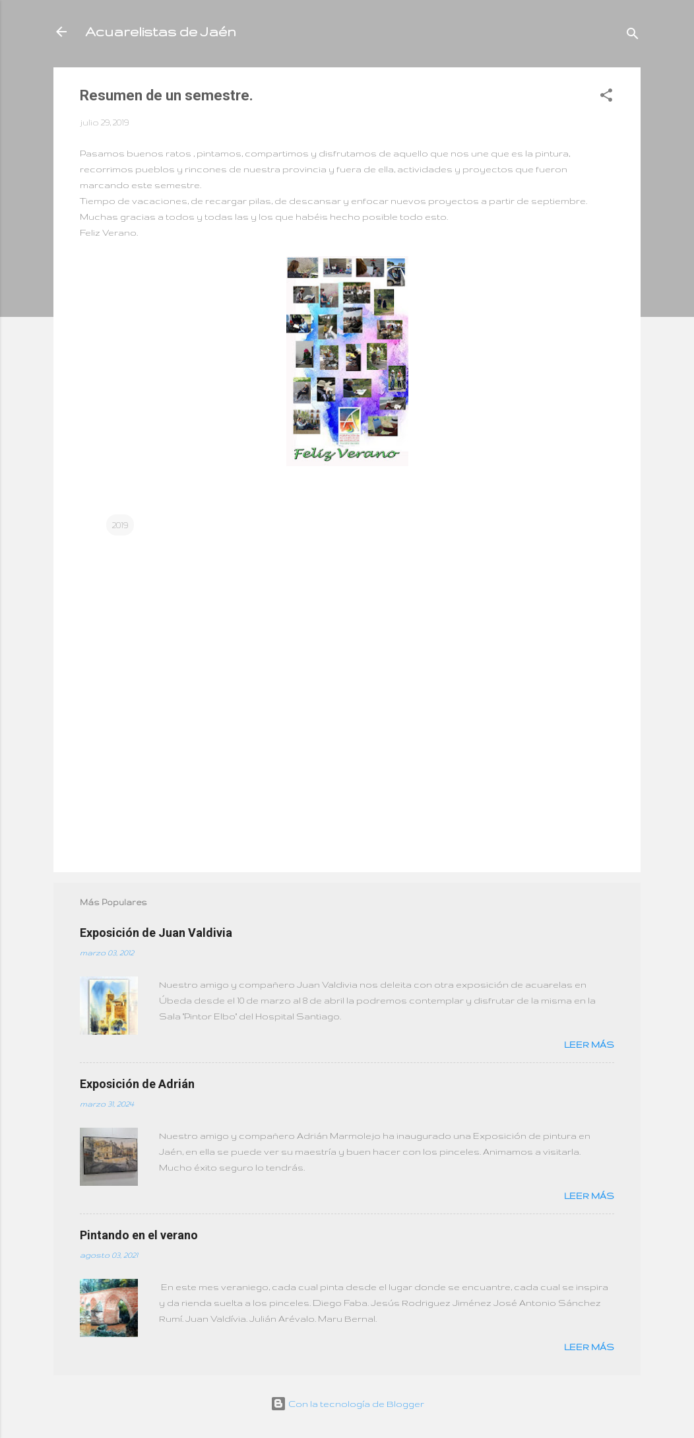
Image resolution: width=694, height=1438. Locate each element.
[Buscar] (633, 36)
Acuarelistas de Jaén (160, 31)
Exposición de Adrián (137, 1084)
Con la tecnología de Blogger (347, 1403)
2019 (120, 525)
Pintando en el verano (139, 1235)
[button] (606, 97)
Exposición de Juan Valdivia (156, 933)
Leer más (589, 1044)
